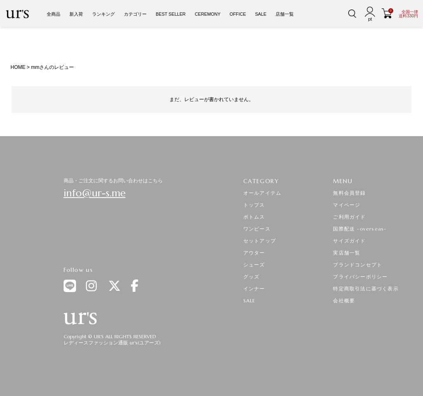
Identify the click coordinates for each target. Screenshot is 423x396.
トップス (254, 205)
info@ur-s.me (95, 193)
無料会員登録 (349, 193)
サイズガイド (349, 241)
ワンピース (257, 229)
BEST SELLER (170, 14)
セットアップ (259, 241)
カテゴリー (135, 14)
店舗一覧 (285, 14)
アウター (254, 253)
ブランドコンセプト (357, 265)
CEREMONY (207, 14)
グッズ (251, 276)
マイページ (346, 205)
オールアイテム (262, 193)
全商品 (53, 14)
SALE (260, 14)
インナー (254, 288)
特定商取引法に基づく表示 (365, 288)
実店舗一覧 (346, 253)
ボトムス (254, 217)
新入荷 (76, 14)
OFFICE (238, 14)
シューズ (254, 265)
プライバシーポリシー (360, 276)
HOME (17, 67)
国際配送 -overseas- (359, 229)
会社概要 (344, 300)
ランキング (103, 14)
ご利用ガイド (349, 217)
